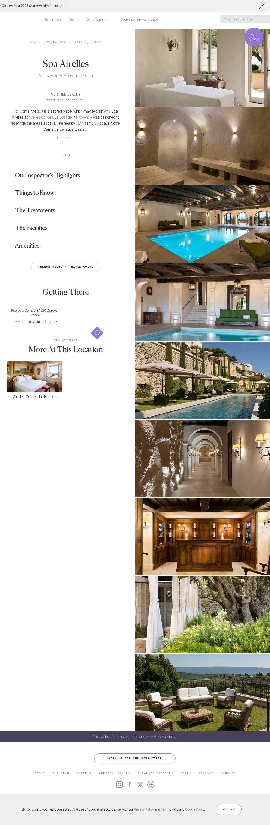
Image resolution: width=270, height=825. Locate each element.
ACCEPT (228, 809)
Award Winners (96, 20)
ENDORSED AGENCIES (155, 773)
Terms (165, 809)
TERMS (186, 773)
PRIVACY (206, 773)
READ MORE (66, 138)
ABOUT (40, 773)
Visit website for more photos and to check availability (135, 736)
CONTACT (228, 773)
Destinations (53, 20)
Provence (84, 117)
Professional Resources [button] (245, 19)
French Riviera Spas (48, 42)
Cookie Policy (194, 809)
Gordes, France (88, 42)
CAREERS (84, 773)
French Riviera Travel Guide (65, 266)
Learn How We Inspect (65, 99)
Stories (74, 20)
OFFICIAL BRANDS (114, 773)
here (62, 6)
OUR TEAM (61, 773)
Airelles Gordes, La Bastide (50, 117)
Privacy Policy (144, 809)
